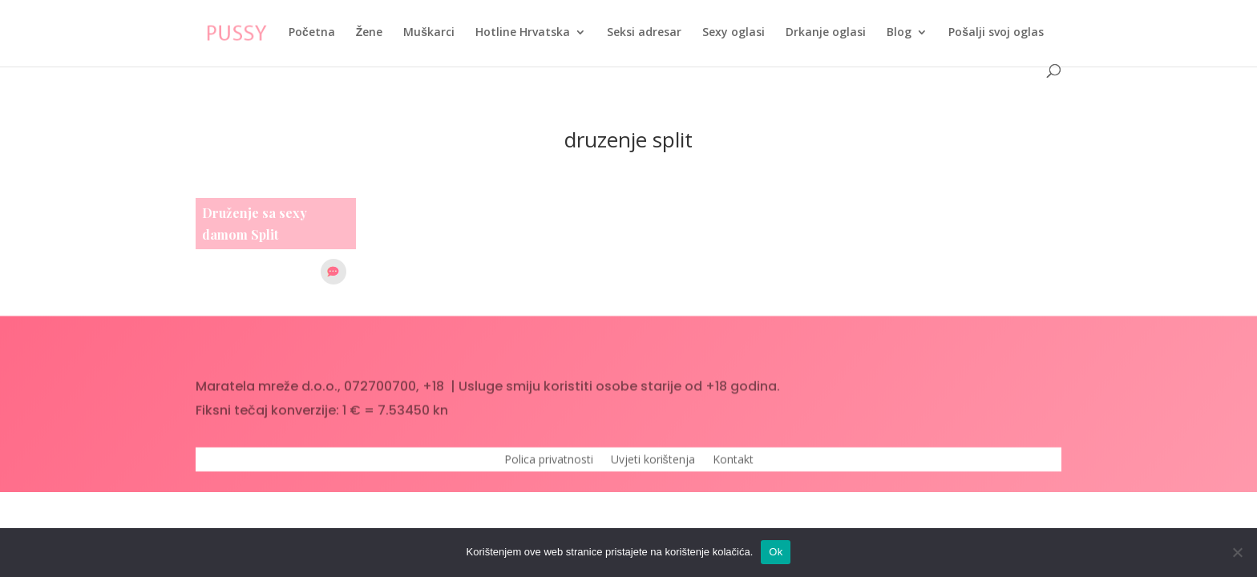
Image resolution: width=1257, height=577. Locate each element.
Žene (369, 32)
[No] (1237, 552)
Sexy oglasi (733, 32)
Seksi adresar (644, 32)
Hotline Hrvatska (522, 32)
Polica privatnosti (548, 465)
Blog (899, 32)
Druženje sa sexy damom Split (254, 223)
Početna (312, 32)
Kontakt (733, 465)
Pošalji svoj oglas (996, 32)
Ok (775, 552)
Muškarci (429, 32)
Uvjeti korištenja (653, 465)
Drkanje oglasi (826, 32)
